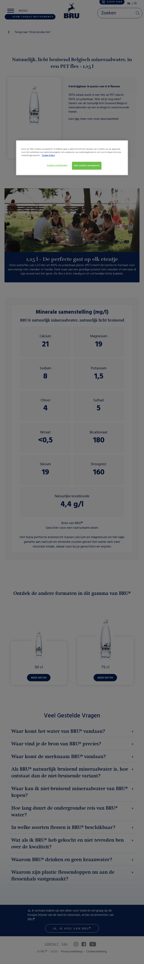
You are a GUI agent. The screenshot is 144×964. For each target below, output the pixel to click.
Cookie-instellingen (57, 165)
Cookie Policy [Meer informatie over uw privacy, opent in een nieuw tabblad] (48, 155)
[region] (72, 157)
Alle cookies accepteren (86, 165)
